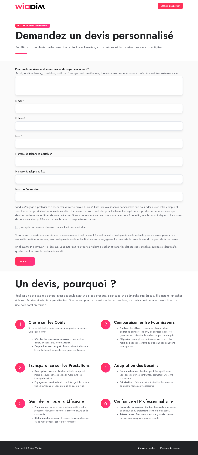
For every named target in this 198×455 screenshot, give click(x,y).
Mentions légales (146, 448)
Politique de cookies (170, 448)
